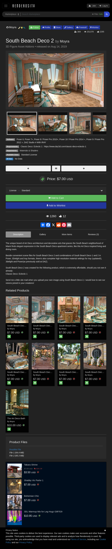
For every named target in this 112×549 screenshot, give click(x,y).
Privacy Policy (25, 542)
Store (57, 27)
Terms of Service (78, 539)
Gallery (68, 27)
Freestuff (81, 27)
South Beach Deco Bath (44, 325)
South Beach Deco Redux (71, 372)
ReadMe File (15, 449)
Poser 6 (20, 139)
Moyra (64, 41)
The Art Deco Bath (16, 418)
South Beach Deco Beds (19, 372)
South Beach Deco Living (97, 325)
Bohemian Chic (31, 496)
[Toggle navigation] (5, 5)
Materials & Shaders (29, 150)
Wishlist (94, 27)
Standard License (29, 154)
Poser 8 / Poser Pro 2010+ (46, 139)
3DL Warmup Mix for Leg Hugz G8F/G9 (43, 511)
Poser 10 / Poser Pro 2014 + (72, 139)
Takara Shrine (31, 464)
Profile (46, 27)
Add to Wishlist (56, 205)
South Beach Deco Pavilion (46, 372)
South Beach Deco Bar (70, 325)
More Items (67, 234)
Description (18, 234)
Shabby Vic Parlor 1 (33, 480)
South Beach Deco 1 (17, 325)
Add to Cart (56, 198)
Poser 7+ (29, 139)
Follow (34, 27)
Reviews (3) (93, 234)
